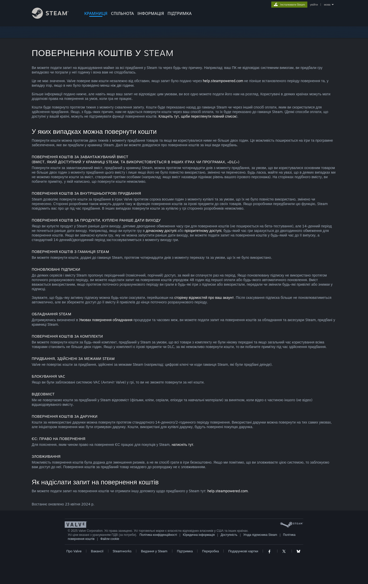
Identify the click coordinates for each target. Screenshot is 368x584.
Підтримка (185, 551)
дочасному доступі (161, 230)
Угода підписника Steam (260, 535)
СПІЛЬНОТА (122, 13)
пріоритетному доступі (203, 230)
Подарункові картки (243, 551)
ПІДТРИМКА (180, 13)
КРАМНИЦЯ (95, 13)
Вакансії (97, 551)
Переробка (210, 551)
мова (327, 4)
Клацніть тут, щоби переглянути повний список (197, 116)
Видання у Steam (154, 551)
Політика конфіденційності (158, 535)
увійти (314, 4)
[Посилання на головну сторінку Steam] (54, 17)
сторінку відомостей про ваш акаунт (204, 297)
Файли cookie (110, 539)
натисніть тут (182, 444)
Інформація (151, 13)
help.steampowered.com (223, 81)
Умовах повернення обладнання (105, 320)
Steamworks (122, 551)
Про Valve (73, 551)
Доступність (229, 535)
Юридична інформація (199, 535)
